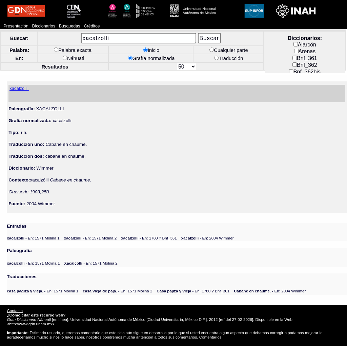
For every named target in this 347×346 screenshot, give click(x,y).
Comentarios (210, 337)
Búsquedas (69, 26)
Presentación (15, 26)
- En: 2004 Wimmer (207, 238)
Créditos (92, 26)
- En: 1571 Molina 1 (33, 238)
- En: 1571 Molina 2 (90, 238)
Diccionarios (43, 26)
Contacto (14, 310)
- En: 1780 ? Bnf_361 (149, 238)
